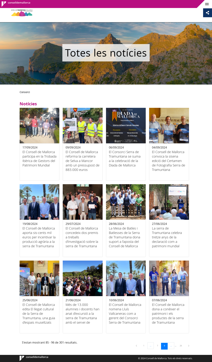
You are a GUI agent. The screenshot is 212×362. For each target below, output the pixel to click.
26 (182, 345)
